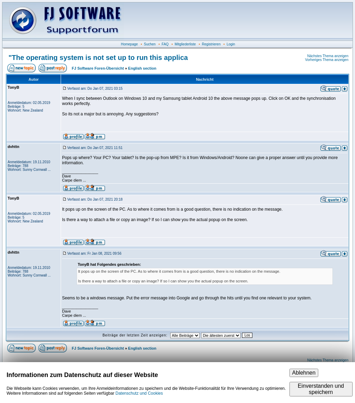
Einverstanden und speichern (321, 389)
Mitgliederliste (185, 44)
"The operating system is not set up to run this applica (98, 57)
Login (231, 44)
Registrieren (211, 44)
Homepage (129, 44)
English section (142, 68)
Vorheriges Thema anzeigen (326, 60)
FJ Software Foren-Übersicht (98, 68)
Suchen (150, 44)
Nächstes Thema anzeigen (327, 56)
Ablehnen (304, 373)
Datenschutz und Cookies (139, 393)
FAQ (165, 44)
